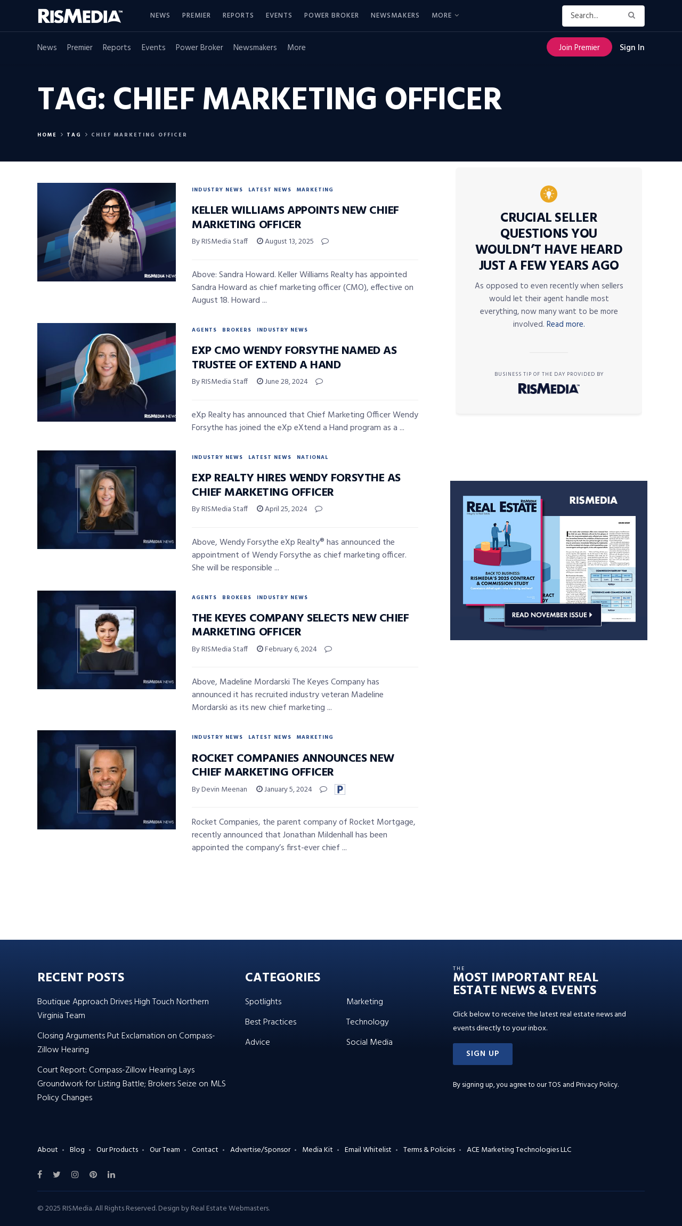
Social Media (369, 1043)
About (47, 1150)
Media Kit (317, 1150)
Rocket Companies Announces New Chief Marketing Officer (293, 765)
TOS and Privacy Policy (583, 1085)
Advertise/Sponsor (260, 1150)
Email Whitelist (368, 1150)
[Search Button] (634, 16)
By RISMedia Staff (220, 242)
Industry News (217, 189)
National (312, 457)
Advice (257, 1043)
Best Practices (270, 1022)
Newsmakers (395, 15)
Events (279, 15)
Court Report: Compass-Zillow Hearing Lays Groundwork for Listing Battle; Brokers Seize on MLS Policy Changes (131, 1084)
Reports (238, 15)
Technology (367, 1022)
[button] (483, 1054)
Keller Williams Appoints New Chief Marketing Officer (295, 217)
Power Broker (331, 15)
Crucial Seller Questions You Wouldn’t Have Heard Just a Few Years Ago (549, 242)
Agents (204, 330)
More (442, 15)
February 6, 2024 (287, 649)
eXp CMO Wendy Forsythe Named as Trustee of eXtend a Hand (294, 358)
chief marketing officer (139, 135)
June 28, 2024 (282, 382)
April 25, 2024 (282, 509)
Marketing (315, 189)
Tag (74, 135)
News (160, 15)
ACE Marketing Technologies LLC (519, 1150)
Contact (205, 1150)
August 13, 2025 (285, 242)
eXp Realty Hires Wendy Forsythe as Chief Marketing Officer (296, 485)
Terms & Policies (429, 1150)
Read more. (566, 324)
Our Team (165, 1150)
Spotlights (263, 1002)
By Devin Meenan (219, 790)
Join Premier (579, 48)
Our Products (117, 1150)
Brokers (236, 330)
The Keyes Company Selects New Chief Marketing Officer (300, 625)
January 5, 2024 (284, 790)
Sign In (632, 48)
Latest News (269, 189)
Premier (196, 15)
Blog (77, 1150)
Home (47, 135)
